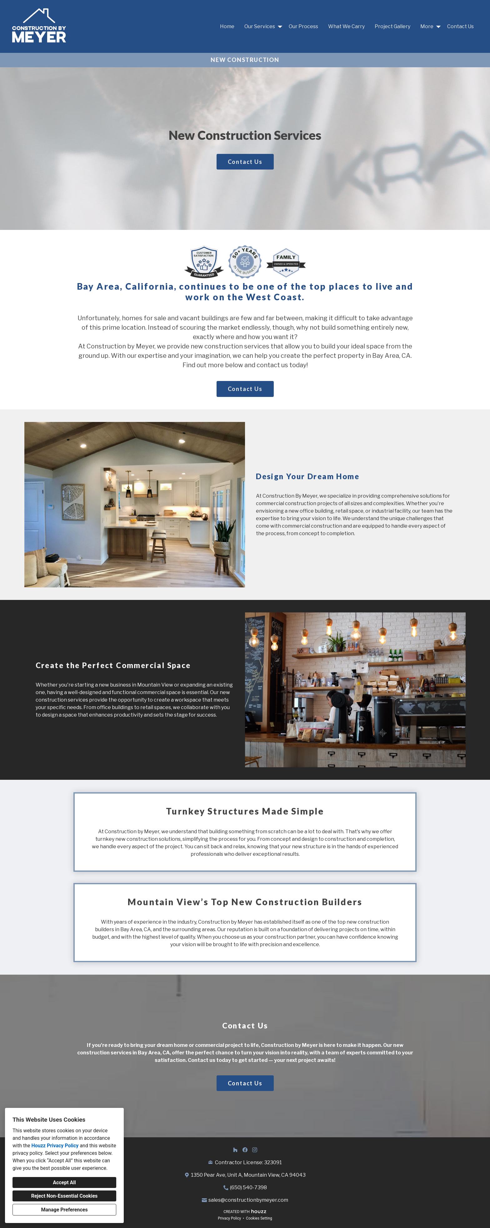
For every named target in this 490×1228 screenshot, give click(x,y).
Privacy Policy (229, 1218)
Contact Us (460, 26)
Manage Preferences (64, 1210)
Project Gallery (392, 26)
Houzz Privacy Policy (54, 1146)
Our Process (303, 26)
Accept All (64, 1182)
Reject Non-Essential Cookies (64, 1196)
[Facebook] (245, 1150)
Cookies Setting (259, 1218)
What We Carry (346, 26)
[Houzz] (235, 1150)
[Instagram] (254, 1150)
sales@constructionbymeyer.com (248, 1200)
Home (227, 26)
